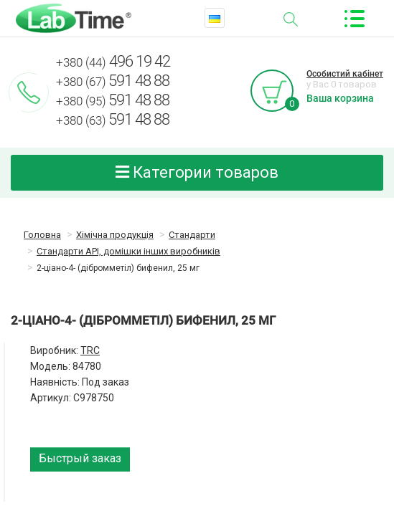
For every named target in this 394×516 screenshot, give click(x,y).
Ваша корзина (340, 98)
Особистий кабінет (344, 74)
